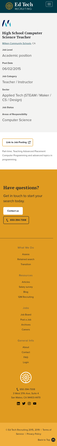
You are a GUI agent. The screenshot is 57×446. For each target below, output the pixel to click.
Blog (25, 291)
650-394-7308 (18, 220)
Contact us (13, 210)
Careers (26, 329)
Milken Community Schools (16, 43)
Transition (26, 264)
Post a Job (25, 319)
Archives (25, 324)
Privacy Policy (34, 433)
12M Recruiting (26, 297)
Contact (26, 352)
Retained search (25, 259)
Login (26, 362)
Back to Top (44, 439)
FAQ (26, 357)
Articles (26, 282)
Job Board (26, 314)
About (26, 347)
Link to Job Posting (16, 142)
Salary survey (26, 286)
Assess (25, 254)
